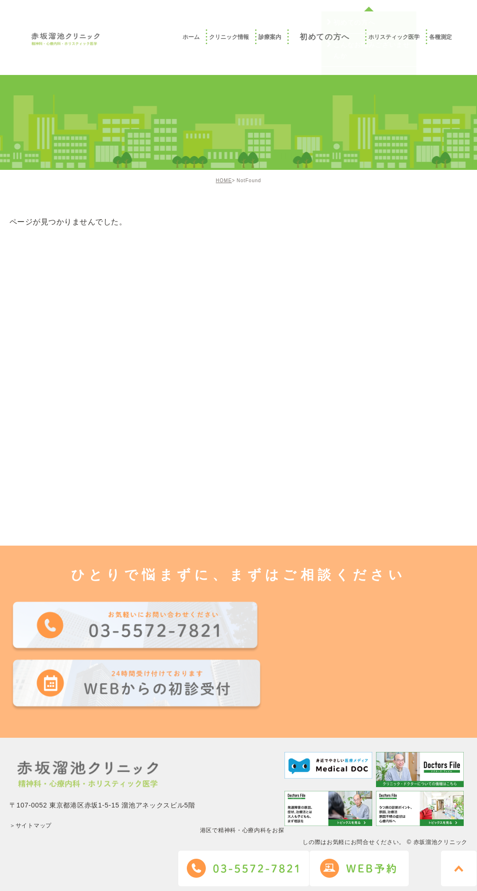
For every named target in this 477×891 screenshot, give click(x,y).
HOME (224, 180)
